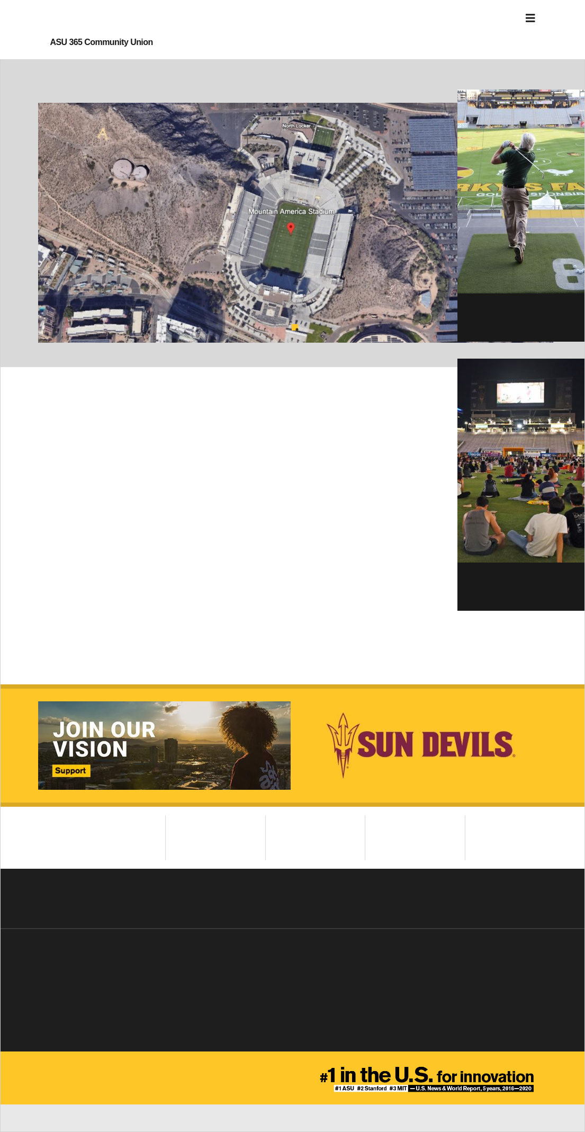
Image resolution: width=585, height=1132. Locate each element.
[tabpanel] (295, 223)
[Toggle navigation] (530, 18)
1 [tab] (295, 327)
